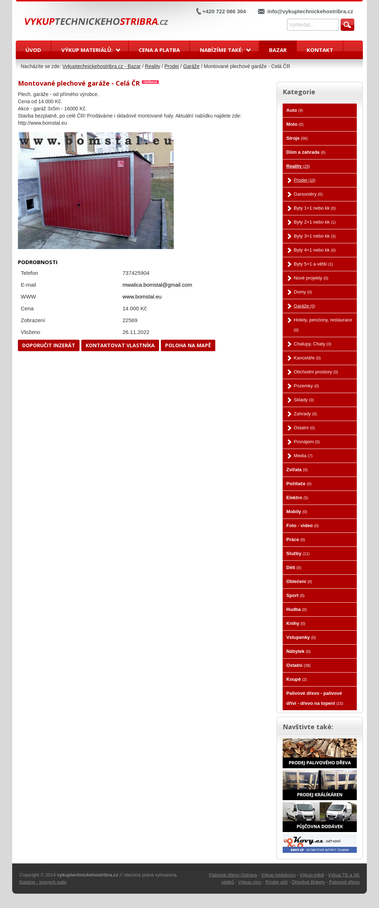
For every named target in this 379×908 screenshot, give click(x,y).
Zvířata (296, 469)
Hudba (296, 609)
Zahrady (305, 413)
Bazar (278, 49)
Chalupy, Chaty (312, 344)
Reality (152, 66)
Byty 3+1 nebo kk (315, 236)
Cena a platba (159, 49)
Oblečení (299, 581)
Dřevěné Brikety (308, 882)
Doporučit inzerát (48, 345)
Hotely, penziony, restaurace (323, 324)
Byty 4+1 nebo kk (315, 250)
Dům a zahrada (305, 152)
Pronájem (307, 441)
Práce (295, 539)
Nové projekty (311, 278)
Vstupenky (301, 637)
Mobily (296, 511)
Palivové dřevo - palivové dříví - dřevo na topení (314, 698)
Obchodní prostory (316, 371)
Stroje (297, 138)
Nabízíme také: (221, 49)
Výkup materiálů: (86, 49)
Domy (303, 292)
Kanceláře (307, 357)
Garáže (191, 66)
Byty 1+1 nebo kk (315, 208)
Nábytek (298, 651)
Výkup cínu (249, 882)
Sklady (304, 399)
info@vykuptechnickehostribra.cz (310, 11)
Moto (294, 124)
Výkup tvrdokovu (278, 875)
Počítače (298, 483)
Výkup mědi (312, 875)
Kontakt (320, 49)
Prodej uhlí (276, 882)
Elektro (297, 497)
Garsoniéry (308, 194)
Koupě (296, 679)
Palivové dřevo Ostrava (233, 875)
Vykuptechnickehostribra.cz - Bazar (101, 66)
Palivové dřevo (344, 882)
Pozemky (306, 385)
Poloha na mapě (188, 345)
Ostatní (304, 427)
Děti (293, 567)
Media (303, 455)
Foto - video (302, 525)
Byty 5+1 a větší (313, 264)
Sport (295, 595)
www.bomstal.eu (142, 296)
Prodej (171, 66)
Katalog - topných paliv (43, 882)
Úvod (33, 49)
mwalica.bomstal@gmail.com (157, 285)
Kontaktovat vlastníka (120, 345)
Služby (298, 553)
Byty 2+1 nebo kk (315, 222)
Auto (294, 110)
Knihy (295, 623)
